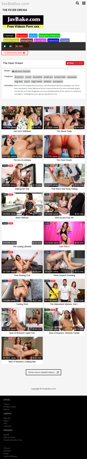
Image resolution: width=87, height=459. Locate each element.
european (58, 81)
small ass (48, 77)
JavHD (6, 434)
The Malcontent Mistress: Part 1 (64, 304)
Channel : (9, 35)
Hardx (6, 453)
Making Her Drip (22, 189)
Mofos (33, 35)
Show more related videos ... (43, 372)
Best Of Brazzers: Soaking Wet (22, 361)
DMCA (6, 409)
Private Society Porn (12, 440)
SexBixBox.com (15, 3)
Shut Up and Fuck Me (64, 217)
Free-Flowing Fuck (22, 275)
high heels (36, 81)
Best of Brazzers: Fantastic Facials (64, 333)
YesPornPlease (10, 456)
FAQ (5, 423)
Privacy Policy (9, 406)
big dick (19, 81)
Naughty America (49, 35)
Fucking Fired (22, 304)
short (27, 81)
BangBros (26, 40)
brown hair (59, 77)
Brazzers (22, 35)
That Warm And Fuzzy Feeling (64, 189)
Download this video (14, 52)
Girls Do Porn (9, 437)
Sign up (6, 418)
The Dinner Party (64, 131)
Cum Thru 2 (64, 246)
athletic (47, 81)
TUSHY (65, 40)
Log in (6, 420)
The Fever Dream (64, 160)
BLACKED (40, 40)
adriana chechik (21, 71)
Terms (6, 404)
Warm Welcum (22, 217)
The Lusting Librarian (22, 246)
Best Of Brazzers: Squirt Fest (22, 333)
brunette (37, 77)
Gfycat (6, 448)
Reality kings (11, 40)
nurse (28, 77)
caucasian (72, 77)
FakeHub (53, 40)
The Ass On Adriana (22, 160)
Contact (7, 426)
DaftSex (7, 451)
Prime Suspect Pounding (64, 275)
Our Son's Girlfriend (22, 131)
